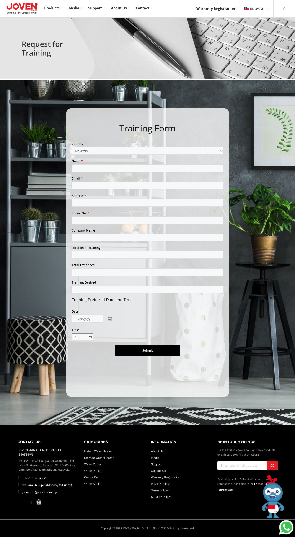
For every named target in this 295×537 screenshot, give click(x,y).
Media (155, 457)
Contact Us (158, 470)
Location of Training (86, 248)
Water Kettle (92, 483)
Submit (147, 350)
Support (156, 464)
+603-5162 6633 (32, 477)
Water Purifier (93, 470)
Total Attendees (83, 265)
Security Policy (161, 496)
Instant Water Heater (98, 451)
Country (77, 144)
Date (75, 311)
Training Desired (84, 282)
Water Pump (92, 464)
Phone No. (80, 213)
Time (75, 330)
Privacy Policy (160, 483)
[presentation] (148, 368)
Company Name (83, 230)
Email (77, 178)
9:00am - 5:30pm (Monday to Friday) (45, 484)
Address (79, 196)
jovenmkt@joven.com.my (37, 491)
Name (77, 161)
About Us (157, 451)
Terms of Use (160, 490)
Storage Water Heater (99, 457)
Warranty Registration (214, 8)
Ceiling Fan (91, 477)
